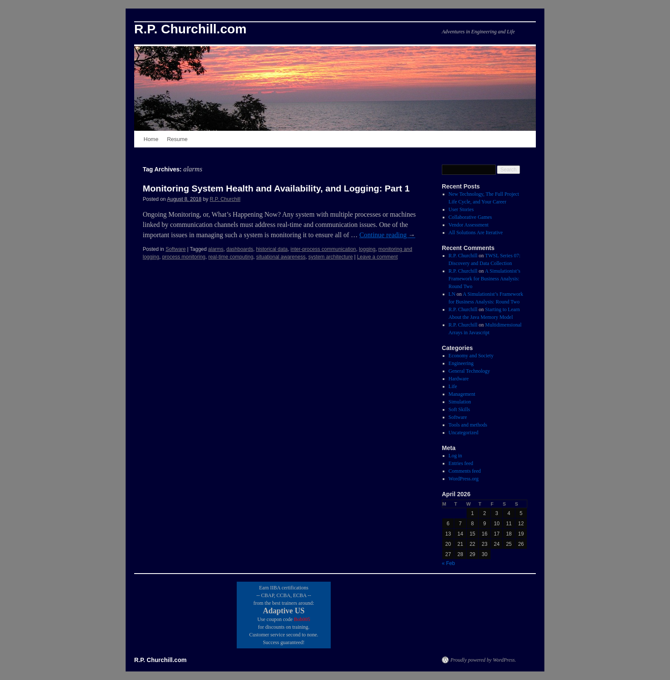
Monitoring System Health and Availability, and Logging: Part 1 (276, 188)
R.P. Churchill (225, 199)
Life (453, 386)
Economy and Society (471, 356)
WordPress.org (464, 479)
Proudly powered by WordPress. (483, 660)
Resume (177, 139)
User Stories (461, 209)
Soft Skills (459, 409)
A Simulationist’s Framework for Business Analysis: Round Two (484, 278)
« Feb (448, 563)
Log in (455, 456)
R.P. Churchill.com (190, 29)
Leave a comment (377, 257)
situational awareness (280, 257)
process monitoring (183, 257)
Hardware (459, 379)
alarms (215, 249)
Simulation (460, 402)
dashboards (239, 249)
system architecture (331, 257)
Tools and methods (468, 425)
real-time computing (230, 257)
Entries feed (461, 463)
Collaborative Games (470, 217)
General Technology (469, 371)
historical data (272, 249)
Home (151, 139)
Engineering (461, 363)
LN (452, 294)
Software (175, 249)
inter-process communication (323, 249)
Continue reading (387, 234)
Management (462, 394)
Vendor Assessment (469, 225)
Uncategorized (464, 433)
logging (367, 249)
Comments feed (465, 471)
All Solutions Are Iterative (476, 232)
